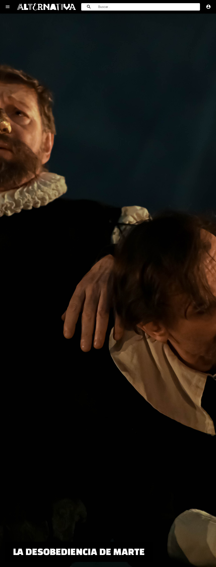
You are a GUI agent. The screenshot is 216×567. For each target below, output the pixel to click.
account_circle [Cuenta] (208, 6)
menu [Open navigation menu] (7, 6)
